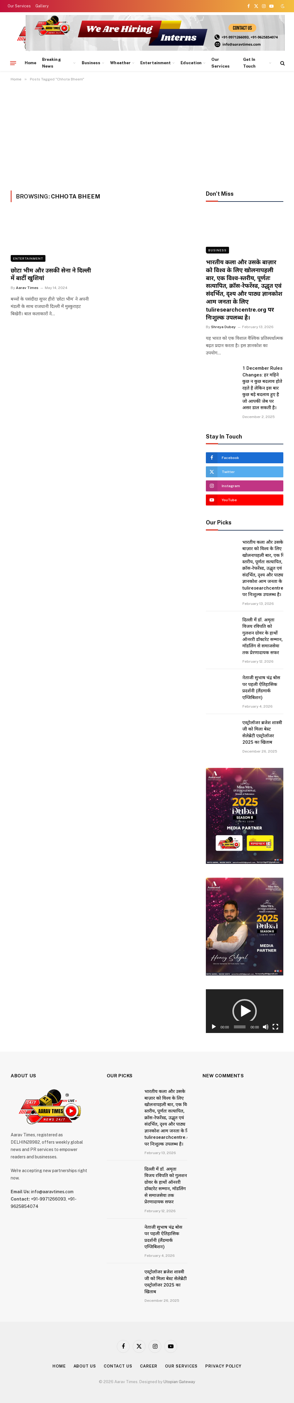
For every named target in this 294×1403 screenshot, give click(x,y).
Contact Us (118, 1366)
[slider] (240, 1026)
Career (148, 1366)
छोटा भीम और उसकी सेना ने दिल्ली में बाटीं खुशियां (51, 274)
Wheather (120, 62)
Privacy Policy (223, 1366)
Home (30, 62)
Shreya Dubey (223, 327)
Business (91, 62)
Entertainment (155, 62)
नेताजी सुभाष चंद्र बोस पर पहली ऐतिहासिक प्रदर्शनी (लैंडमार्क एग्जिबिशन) (261, 687)
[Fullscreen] (275, 1027)
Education (191, 62)
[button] (244, 1011)
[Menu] (13, 63)
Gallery (41, 6)
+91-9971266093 (48, 1199)
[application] (244, 1011)
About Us (85, 1366)
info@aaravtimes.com (52, 1191)
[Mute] (266, 1027)
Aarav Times (27, 288)
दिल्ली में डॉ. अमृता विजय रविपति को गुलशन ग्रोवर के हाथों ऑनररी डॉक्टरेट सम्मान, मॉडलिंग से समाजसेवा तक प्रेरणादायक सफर (262, 636)
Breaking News (51, 62)
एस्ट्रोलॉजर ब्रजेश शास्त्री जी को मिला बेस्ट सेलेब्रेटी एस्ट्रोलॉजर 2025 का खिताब (262, 732)
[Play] (214, 1027)
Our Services (19, 6)
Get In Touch (249, 62)
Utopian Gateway (179, 1381)
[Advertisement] (147, 135)
